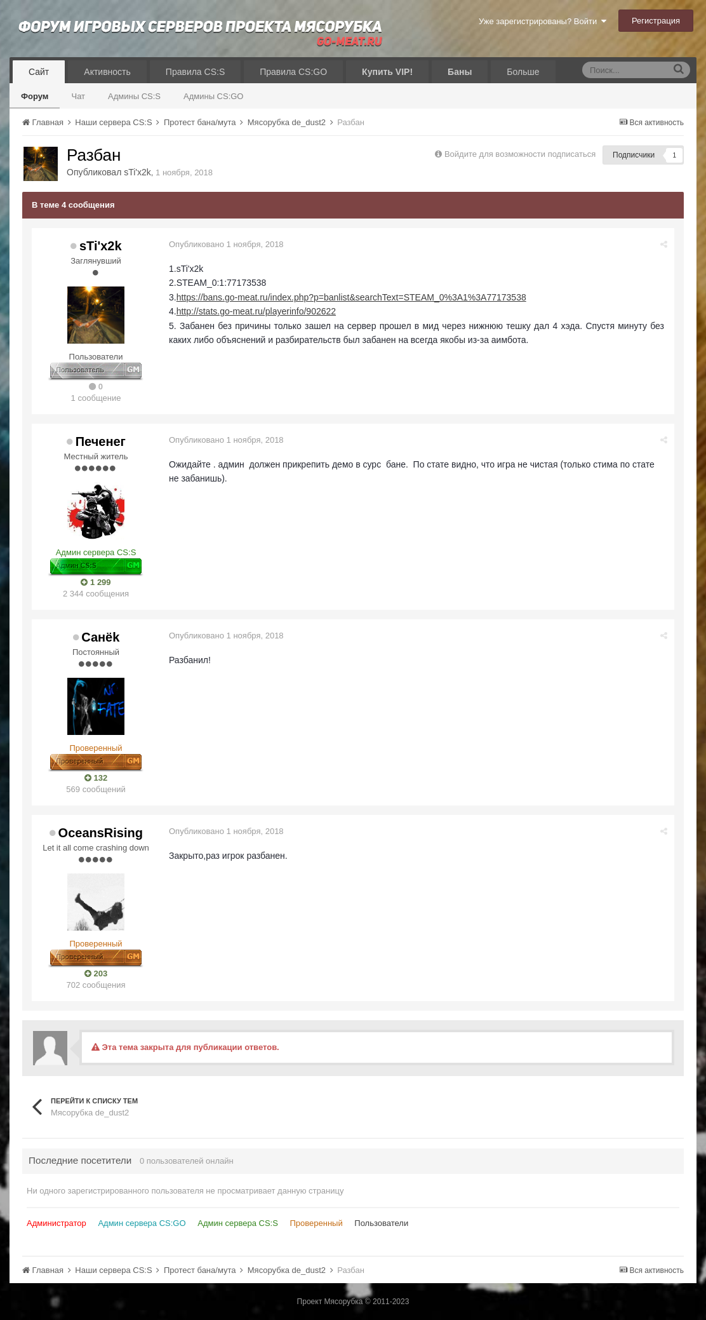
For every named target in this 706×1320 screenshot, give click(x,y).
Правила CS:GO (293, 72)
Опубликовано (226, 244)
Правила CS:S (195, 72)
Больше (523, 72)
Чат (78, 96)
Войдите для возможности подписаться (520, 154)
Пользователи (381, 1223)
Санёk (100, 637)
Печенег (101, 441)
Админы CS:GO (213, 96)
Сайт (39, 72)
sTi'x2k (137, 172)
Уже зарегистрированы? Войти (542, 21)
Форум (34, 96)
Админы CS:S (134, 96)
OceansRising (100, 833)
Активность (107, 72)
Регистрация (656, 20)
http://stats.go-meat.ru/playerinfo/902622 (256, 311)
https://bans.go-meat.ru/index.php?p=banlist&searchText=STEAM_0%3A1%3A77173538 (351, 297)
